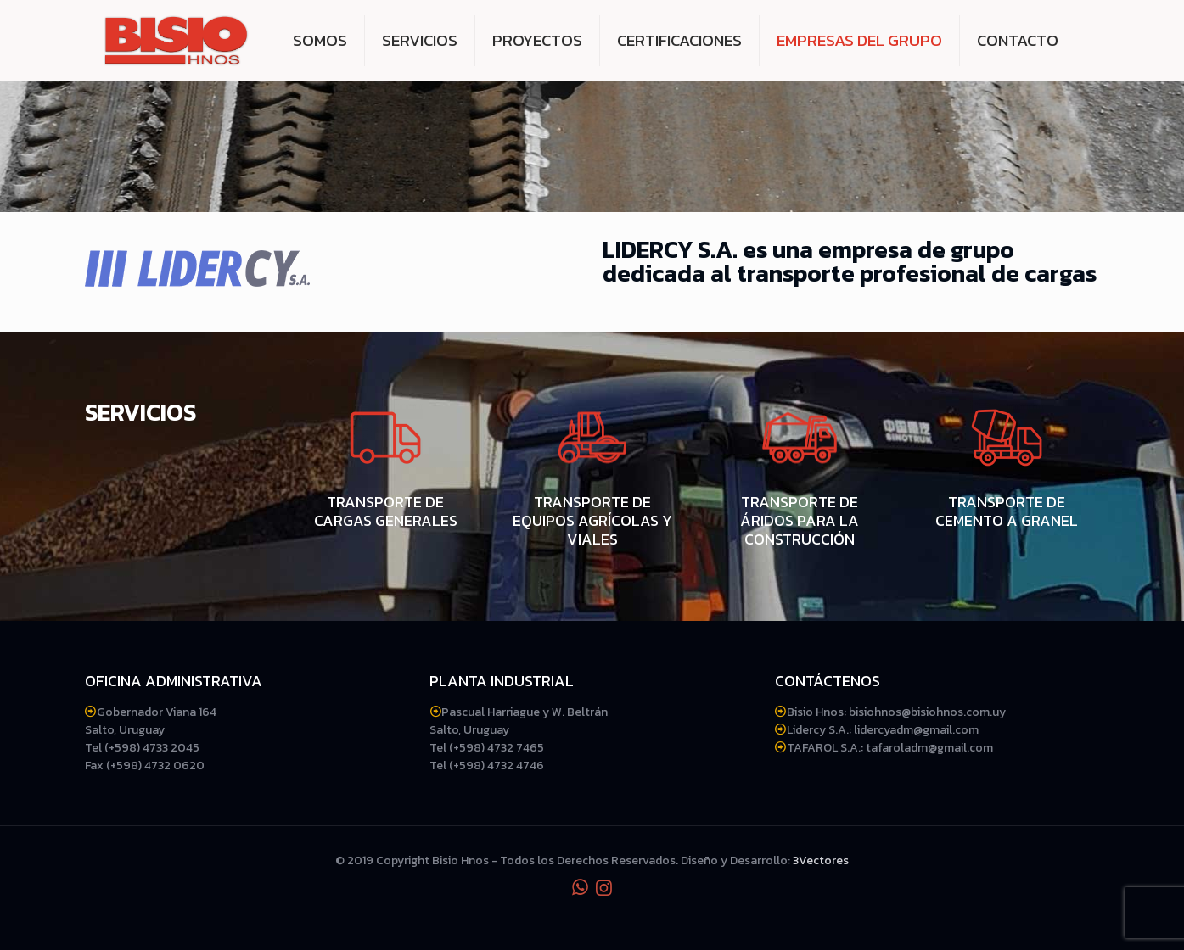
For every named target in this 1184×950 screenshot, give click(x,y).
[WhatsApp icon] (580, 888)
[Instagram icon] (604, 888)
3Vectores (821, 860)
